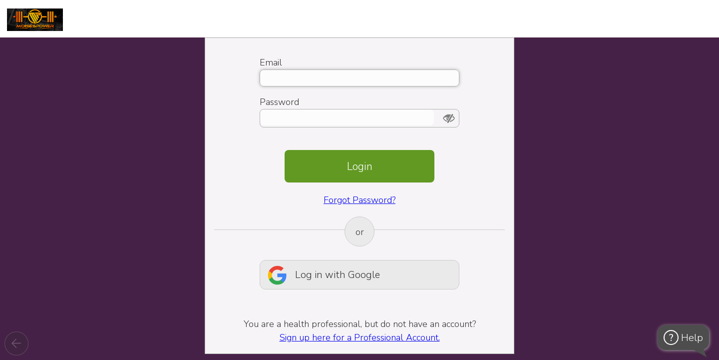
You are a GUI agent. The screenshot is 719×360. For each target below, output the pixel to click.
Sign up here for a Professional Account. (360, 338)
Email (271, 62)
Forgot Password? (359, 200)
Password (279, 102)
